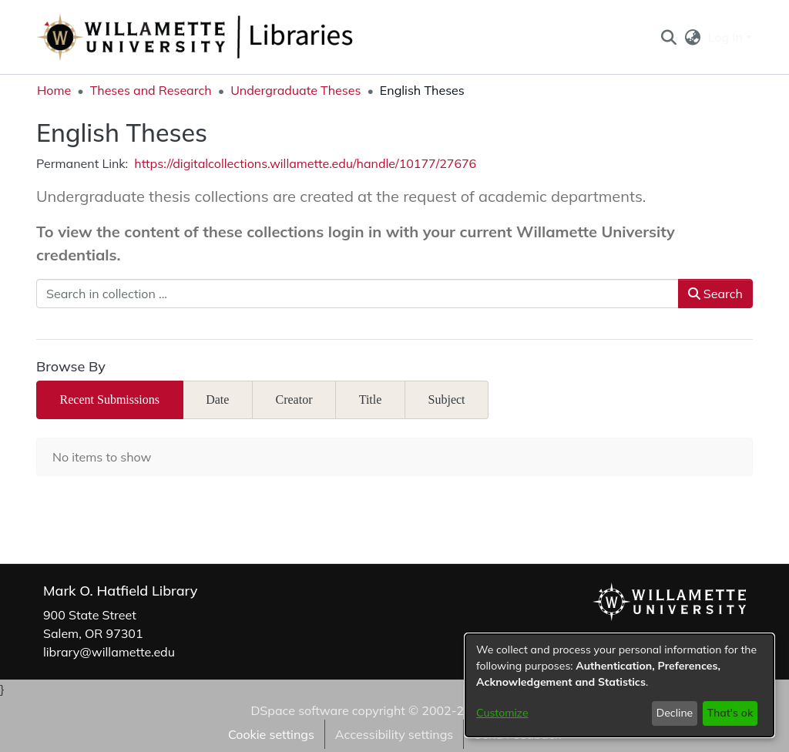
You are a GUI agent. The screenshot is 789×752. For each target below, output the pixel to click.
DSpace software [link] (299, 710)
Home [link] (54, 90)
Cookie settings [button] (271, 734)
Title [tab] (370, 399)
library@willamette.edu (109, 652)
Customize (502, 713)
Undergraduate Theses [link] (295, 90)
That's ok (730, 713)
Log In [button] (727, 37)
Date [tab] (217, 399)
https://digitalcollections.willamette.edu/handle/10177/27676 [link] (305, 163)
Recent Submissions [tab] (109, 399)
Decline (674, 713)
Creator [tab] (294, 399)
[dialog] (619, 685)
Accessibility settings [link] (394, 734)
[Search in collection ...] (357, 293)
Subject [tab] (446, 399)
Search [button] (715, 293)
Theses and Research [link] (151, 90)
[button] (668, 37)
